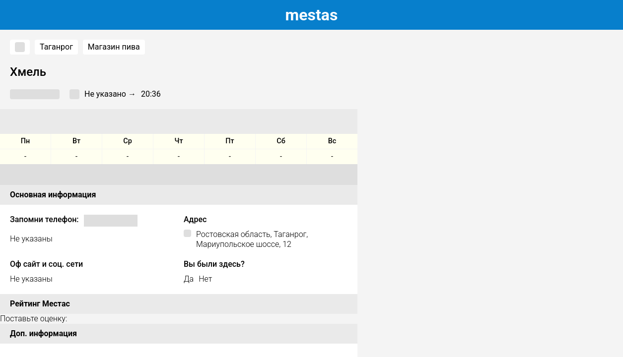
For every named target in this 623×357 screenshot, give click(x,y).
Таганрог (56, 47)
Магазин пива (114, 47)
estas (311, 14)
